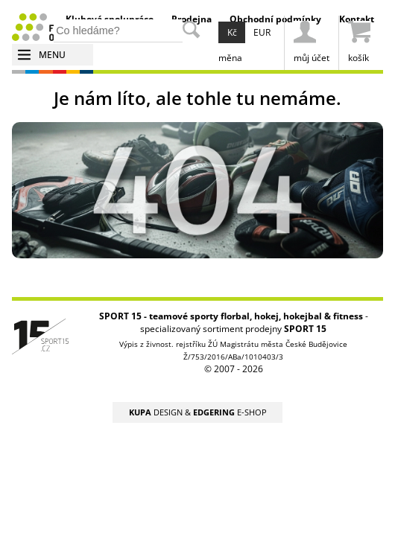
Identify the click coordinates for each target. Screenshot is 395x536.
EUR (262, 32)
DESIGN (156, 412)
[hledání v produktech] (118, 30)
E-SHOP (230, 412)
